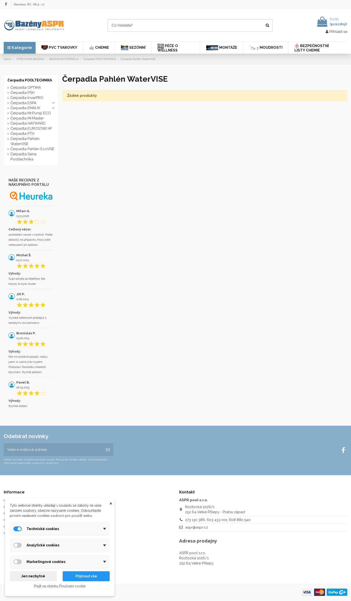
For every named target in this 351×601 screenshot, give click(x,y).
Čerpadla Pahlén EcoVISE (32, 149)
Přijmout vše (86, 576)
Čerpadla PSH (22, 92)
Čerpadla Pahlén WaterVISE (24, 141)
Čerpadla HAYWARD (28, 123)
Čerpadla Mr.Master (27, 118)
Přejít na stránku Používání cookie (60, 586)
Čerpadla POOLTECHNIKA (30, 80)
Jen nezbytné (33, 576)
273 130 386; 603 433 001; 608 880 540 (218, 520)
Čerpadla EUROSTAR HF (31, 128)
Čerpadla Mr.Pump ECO (30, 113)
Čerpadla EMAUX (25, 108)
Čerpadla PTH (22, 133)
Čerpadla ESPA (23, 103)
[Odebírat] (107, 449)
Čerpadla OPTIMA (25, 87)
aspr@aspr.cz (196, 527)
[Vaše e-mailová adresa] (53, 449)
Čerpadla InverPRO (26, 98)
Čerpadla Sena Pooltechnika (23, 156)
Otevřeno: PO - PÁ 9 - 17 (29, 4)
